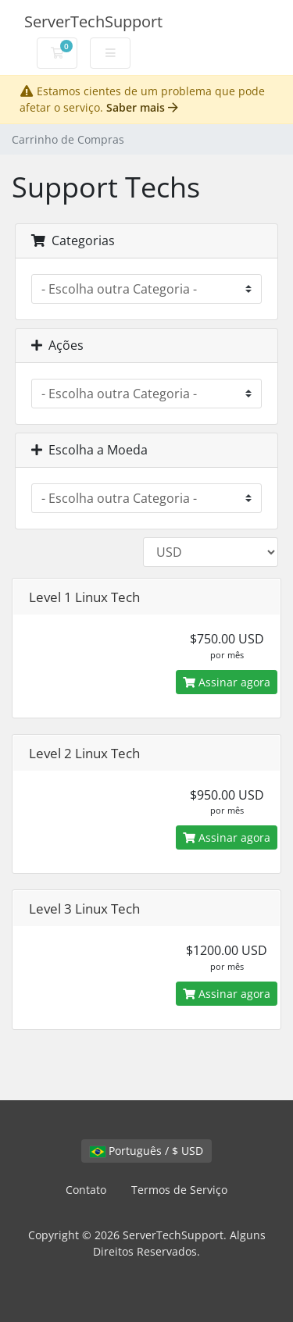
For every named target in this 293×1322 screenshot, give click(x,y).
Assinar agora (226, 682)
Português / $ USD (146, 1150)
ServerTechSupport (93, 21)
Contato (86, 1189)
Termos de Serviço (179, 1189)
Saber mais (142, 107)
